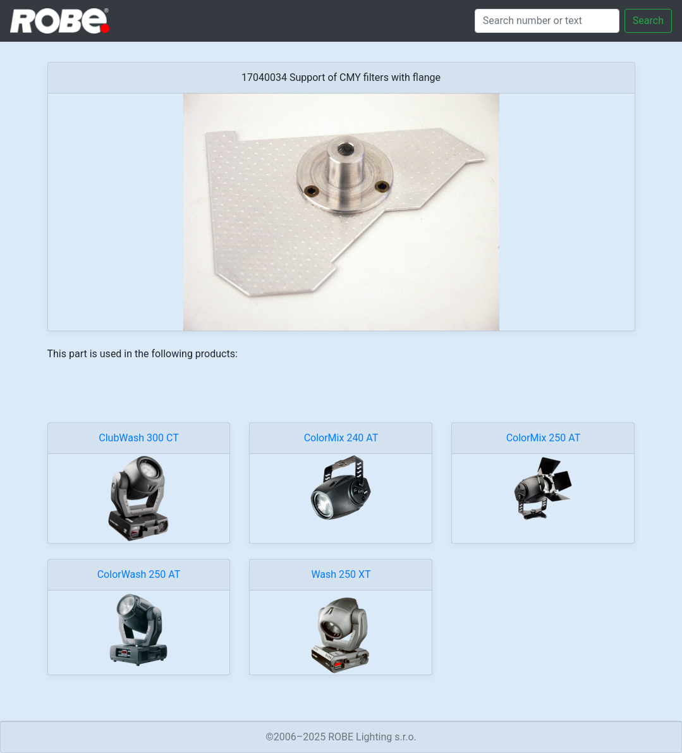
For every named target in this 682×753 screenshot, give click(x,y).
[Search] (547, 21)
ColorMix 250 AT (543, 438)
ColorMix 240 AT (341, 438)
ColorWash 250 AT (139, 574)
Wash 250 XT (340, 574)
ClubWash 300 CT (138, 438)
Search (648, 21)
